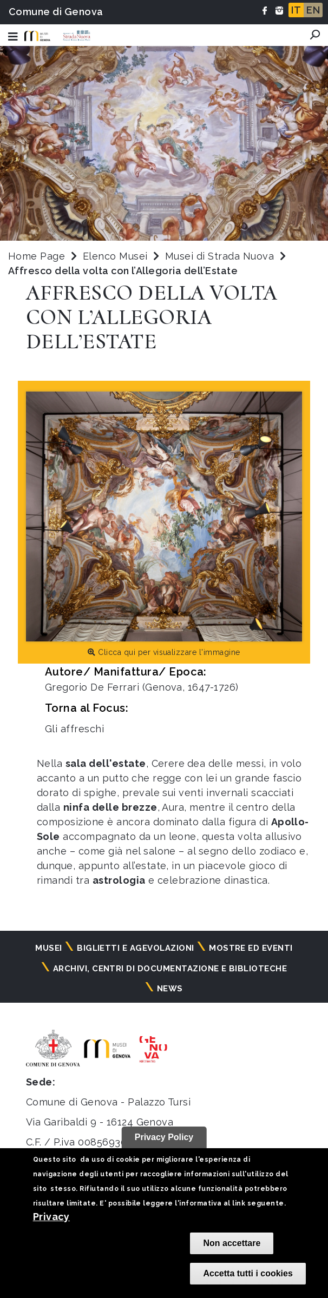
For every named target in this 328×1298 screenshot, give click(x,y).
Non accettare (231, 1243)
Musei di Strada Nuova (221, 256)
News (170, 989)
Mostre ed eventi (251, 948)
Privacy (51, 1216)
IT (296, 10)
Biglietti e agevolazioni (135, 948)
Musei (48, 948)
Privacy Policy (164, 1137)
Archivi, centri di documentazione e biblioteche (170, 969)
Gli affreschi (74, 728)
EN (313, 10)
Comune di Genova (56, 11)
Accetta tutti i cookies (247, 1273)
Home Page (36, 256)
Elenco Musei (115, 256)
